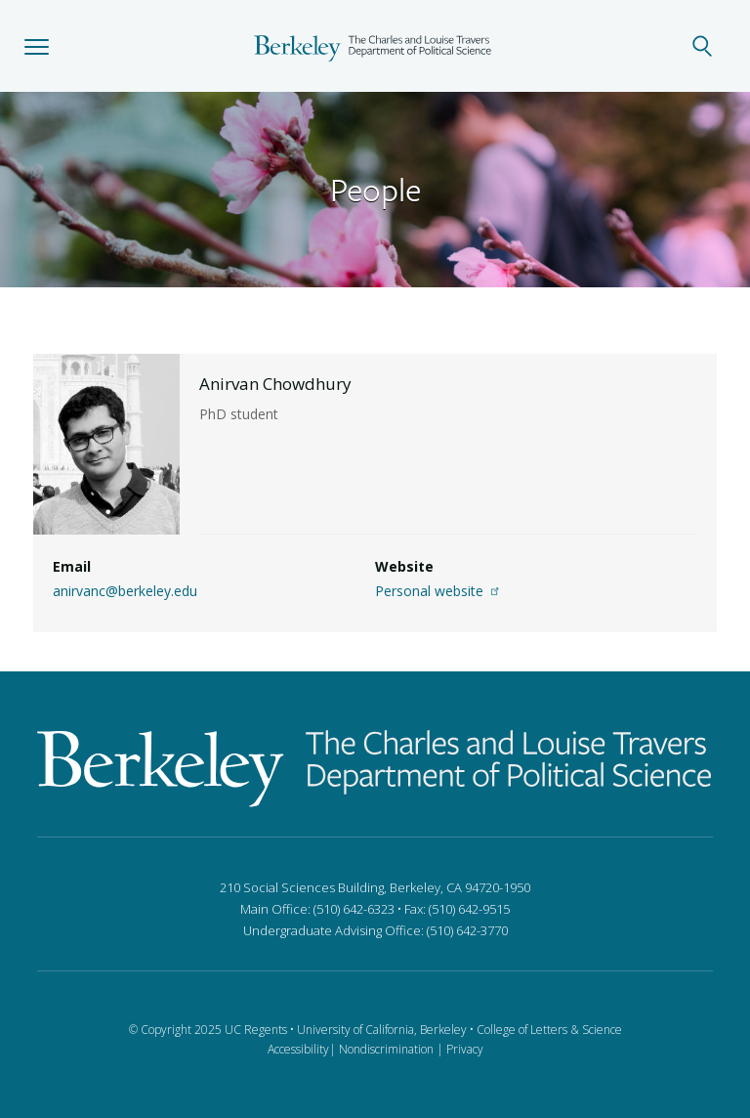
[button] (36, 46)
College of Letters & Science (549, 1029)
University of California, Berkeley (382, 1029)
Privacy (464, 1049)
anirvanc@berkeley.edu (125, 590)
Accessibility (298, 1049)
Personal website (439, 590)
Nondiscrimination (386, 1049)
